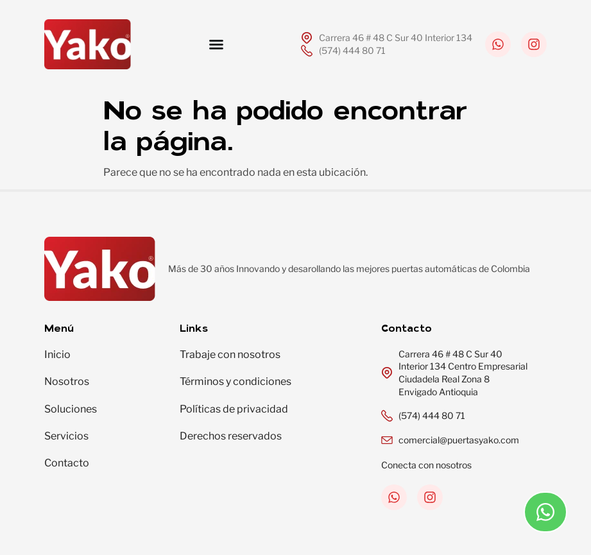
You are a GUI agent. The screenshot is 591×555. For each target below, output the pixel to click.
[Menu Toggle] (216, 44)
